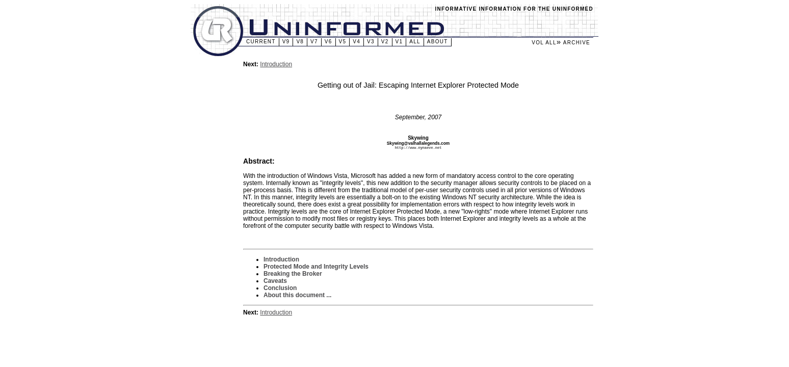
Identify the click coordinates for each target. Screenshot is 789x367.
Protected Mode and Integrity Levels (316, 267)
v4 (356, 41)
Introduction (276, 64)
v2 (385, 41)
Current (261, 41)
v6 (328, 41)
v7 (314, 41)
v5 (343, 41)
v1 (399, 41)
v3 (371, 41)
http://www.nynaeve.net (418, 148)
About (437, 41)
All (414, 41)
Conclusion (280, 288)
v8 (300, 41)
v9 (286, 41)
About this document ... (297, 295)
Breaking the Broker (293, 274)
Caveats (275, 281)
